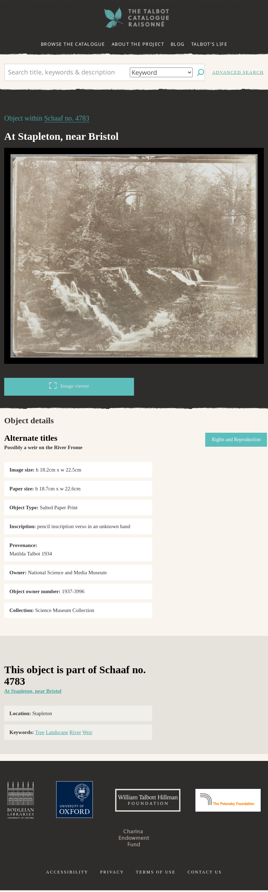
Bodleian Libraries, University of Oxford (51, 801)
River (75, 732)
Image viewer (69, 385)
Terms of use (156, 873)
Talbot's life (209, 44)
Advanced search (238, 72)
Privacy (112, 873)
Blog (178, 44)
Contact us (204, 873)
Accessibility (67, 873)
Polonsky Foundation (98, 839)
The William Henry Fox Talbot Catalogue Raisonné (134, 17)
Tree (39, 732)
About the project (138, 44)
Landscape (57, 732)
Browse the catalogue (73, 44)
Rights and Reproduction (234, 439)
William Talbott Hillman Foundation (182, 801)
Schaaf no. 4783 (66, 118)
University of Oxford (106, 801)
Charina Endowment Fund (169, 839)
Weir (87, 732)
